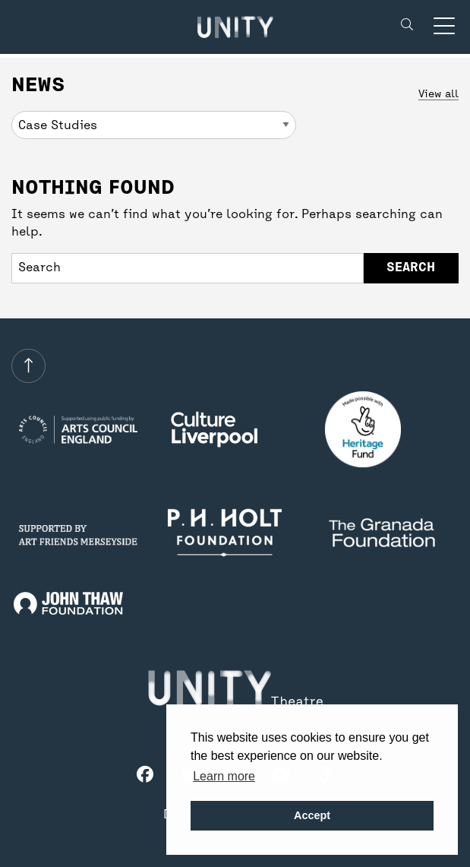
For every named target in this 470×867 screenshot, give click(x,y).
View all (438, 94)
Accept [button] (312, 815)
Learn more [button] (224, 776)
